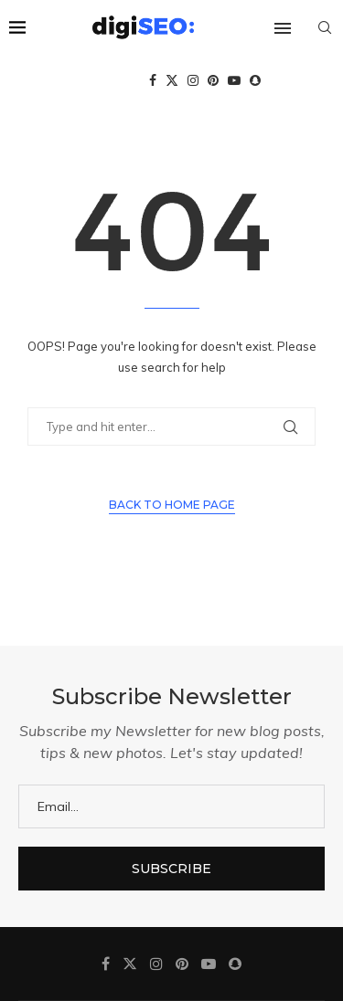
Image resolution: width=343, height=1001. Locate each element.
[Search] (325, 27)
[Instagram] (193, 80)
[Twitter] (172, 80)
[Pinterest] (213, 80)
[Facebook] (152, 80)
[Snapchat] (255, 80)
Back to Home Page (172, 504)
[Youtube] (234, 80)
